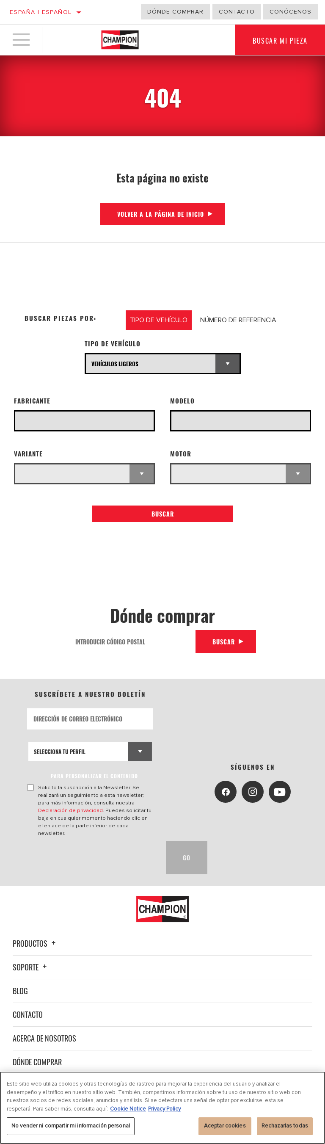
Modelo (182, 401)
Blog (20, 990)
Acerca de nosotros (44, 1038)
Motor (180, 453)
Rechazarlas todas (285, 1125)
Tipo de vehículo (112, 343)
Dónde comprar (175, 11)
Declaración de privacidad (70, 810)
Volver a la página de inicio (160, 214)
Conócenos (290, 11)
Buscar (162, 513)
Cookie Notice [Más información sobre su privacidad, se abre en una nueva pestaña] (128, 1108)
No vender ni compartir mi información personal (70, 1125)
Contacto (237, 11)
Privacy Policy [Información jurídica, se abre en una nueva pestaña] (164, 1108)
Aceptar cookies (225, 1125)
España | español (41, 12)
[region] (162, 1108)
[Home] (120, 39)
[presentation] (91, 857)
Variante (28, 453)
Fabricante (32, 401)
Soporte (31, 967)
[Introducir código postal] (132, 641)
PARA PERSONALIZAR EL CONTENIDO (94, 775)
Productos (35, 943)
